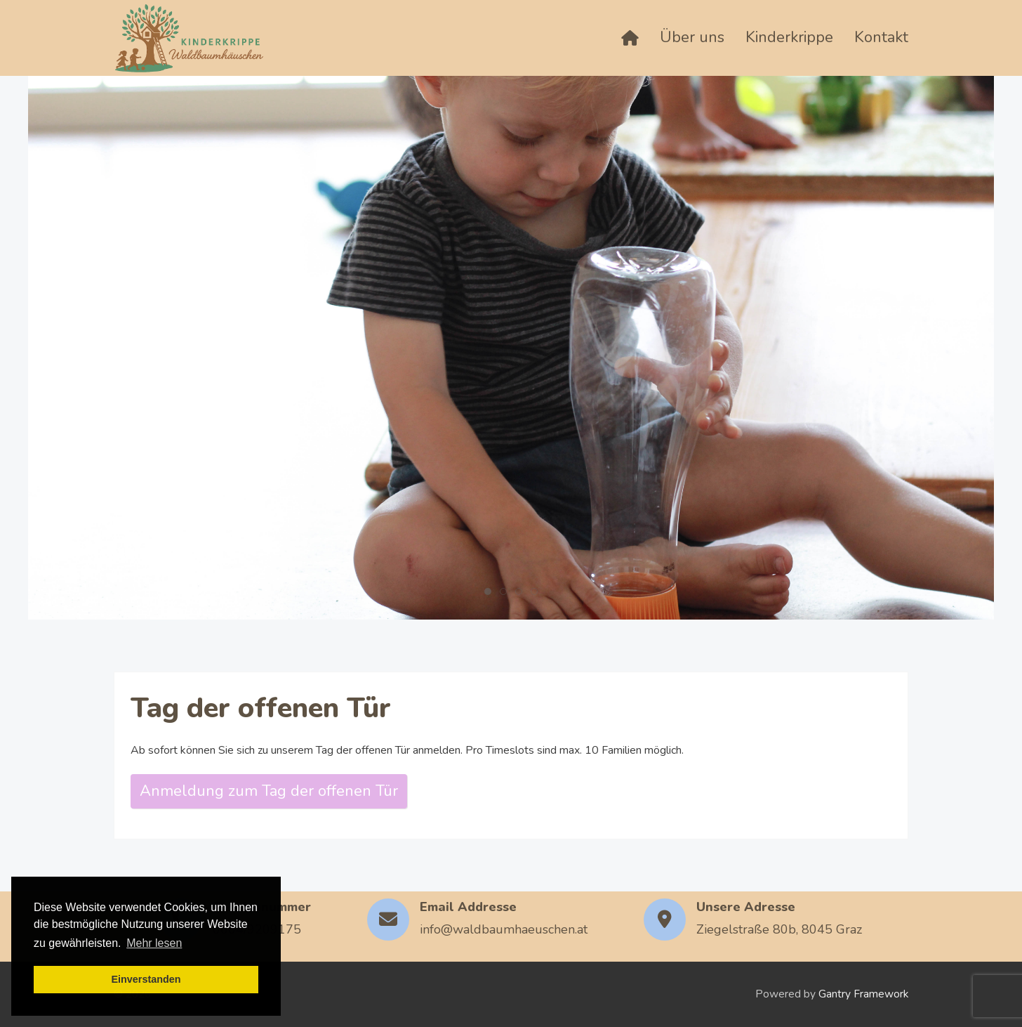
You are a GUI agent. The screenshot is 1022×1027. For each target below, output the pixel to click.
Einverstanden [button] (145, 979)
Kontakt (881, 37)
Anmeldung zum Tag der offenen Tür (269, 791)
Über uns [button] (692, 37)
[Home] (630, 38)
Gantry (863, 994)
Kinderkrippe (789, 37)
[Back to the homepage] (189, 38)
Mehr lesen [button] (154, 943)
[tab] (487, 591)
